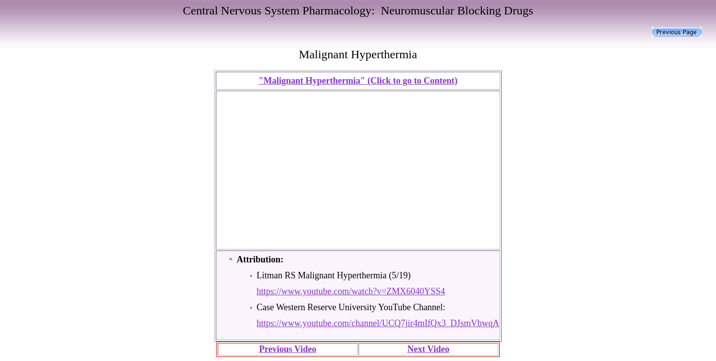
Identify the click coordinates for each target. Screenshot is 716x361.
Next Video (428, 349)
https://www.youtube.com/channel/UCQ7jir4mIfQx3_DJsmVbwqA (378, 323)
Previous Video (287, 349)
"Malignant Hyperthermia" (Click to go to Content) (358, 81)
